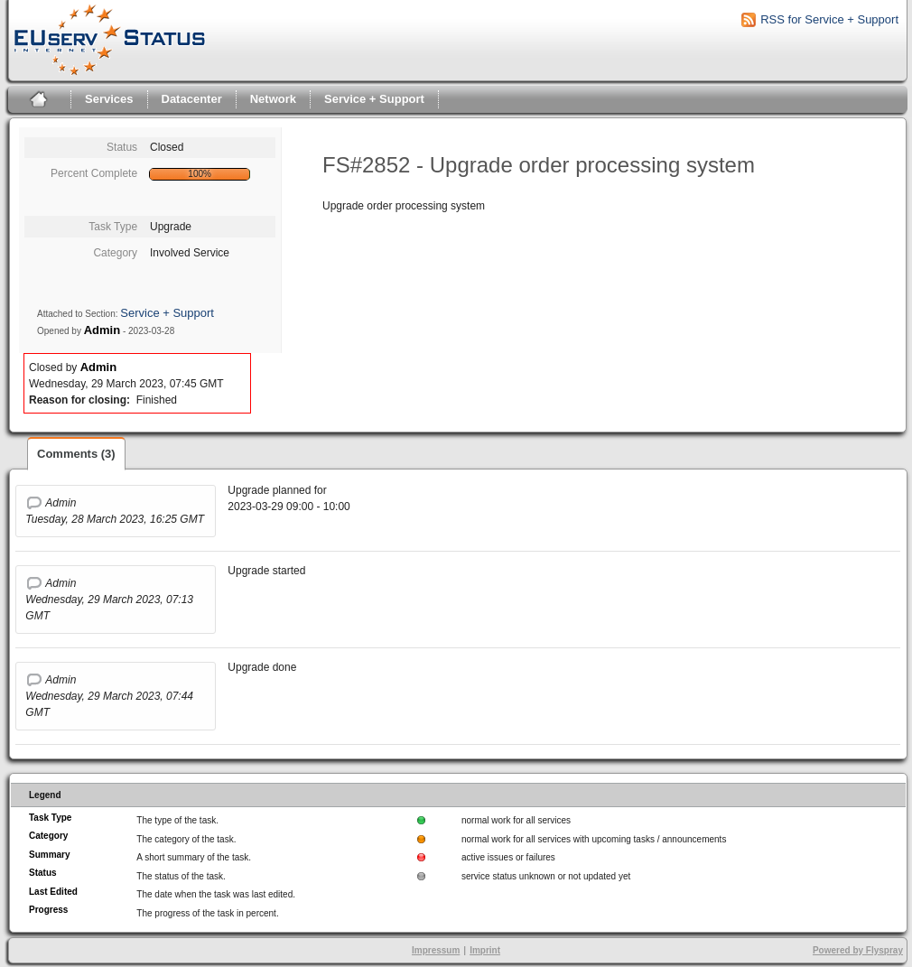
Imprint (485, 950)
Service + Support (374, 99)
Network (273, 99)
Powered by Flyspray (858, 950)
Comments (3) (76, 453)
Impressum (436, 950)
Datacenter (192, 99)
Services (109, 99)
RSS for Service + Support (829, 19)
